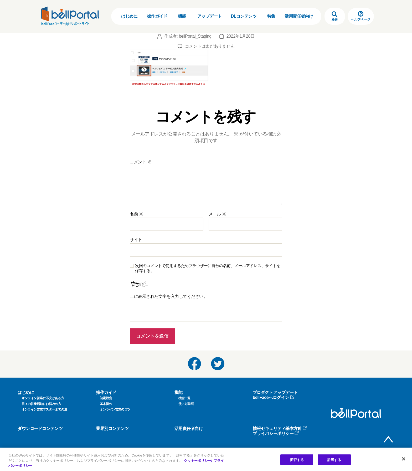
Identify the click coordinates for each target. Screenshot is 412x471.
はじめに (129, 16)
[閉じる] (403, 459)
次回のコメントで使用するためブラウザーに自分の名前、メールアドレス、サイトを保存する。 (207, 268)
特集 (271, 16)
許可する (334, 460)
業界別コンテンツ (112, 428)
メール (217, 214)
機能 (182, 16)
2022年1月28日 (240, 36)
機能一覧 (184, 398)
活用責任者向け (299, 16)
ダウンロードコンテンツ (40, 428)
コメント (140, 162)
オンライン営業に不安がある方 (43, 398)
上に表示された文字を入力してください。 (168, 296)
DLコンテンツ (243, 16)
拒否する (297, 460)
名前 (136, 214)
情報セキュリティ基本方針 (280, 428)
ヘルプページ (360, 16)
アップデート (209, 16)
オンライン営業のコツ (115, 409)
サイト (136, 239)
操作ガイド (157, 16)
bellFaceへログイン (274, 397)
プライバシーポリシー (276, 433)
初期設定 (106, 398)
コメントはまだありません (210, 46)
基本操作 (106, 404)
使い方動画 (186, 404)
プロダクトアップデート (275, 392)
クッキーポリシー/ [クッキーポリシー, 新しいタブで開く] (198, 461)
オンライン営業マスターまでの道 (44, 409)
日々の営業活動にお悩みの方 (41, 404)
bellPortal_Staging (195, 36)
